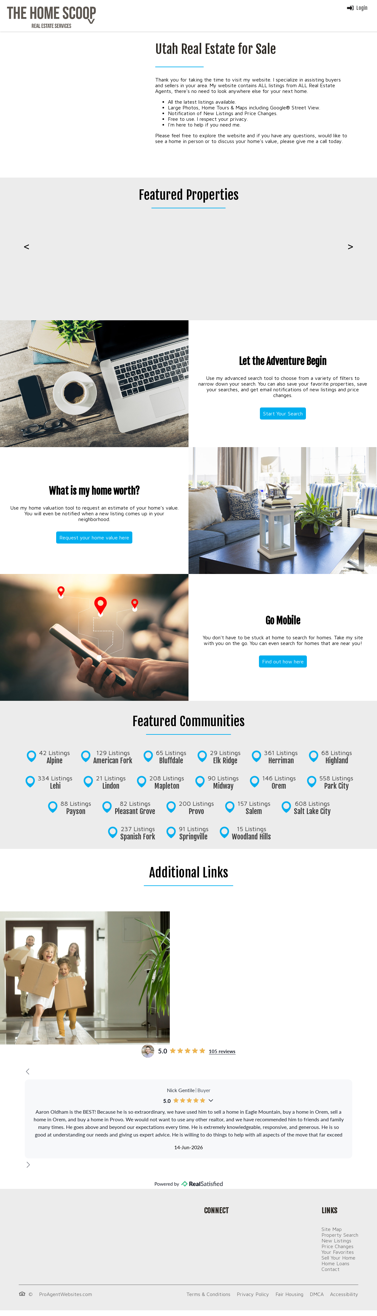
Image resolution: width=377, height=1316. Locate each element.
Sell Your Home (338, 1258)
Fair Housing (289, 1294)
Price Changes (337, 1246)
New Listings (336, 1240)
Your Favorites (337, 1252)
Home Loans (335, 1263)
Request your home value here (94, 537)
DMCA (317, 1294)
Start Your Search (283, 413)
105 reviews (222, 1051)
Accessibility (344, 1294)
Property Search (339, 1235)
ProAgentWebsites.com (65, 1294)
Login (356, 8)
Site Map (331, 1229)
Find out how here (283, 661)
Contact (330, 1269)
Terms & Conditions (208, 1294)
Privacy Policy (253, 1294)
